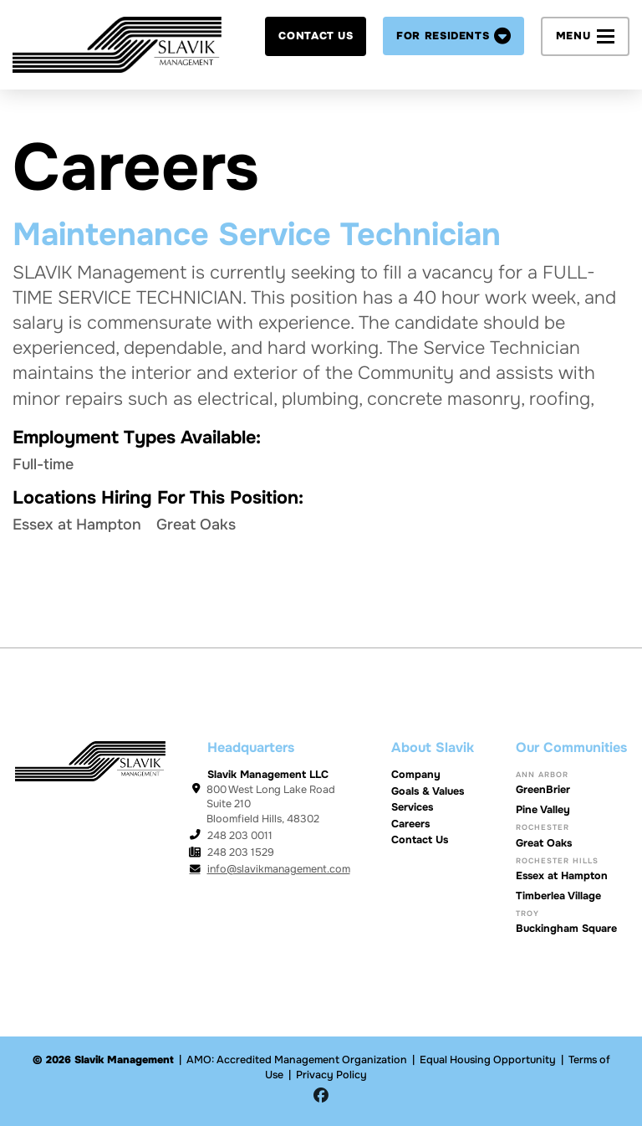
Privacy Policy (331, 1075)
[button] (453, 36)
